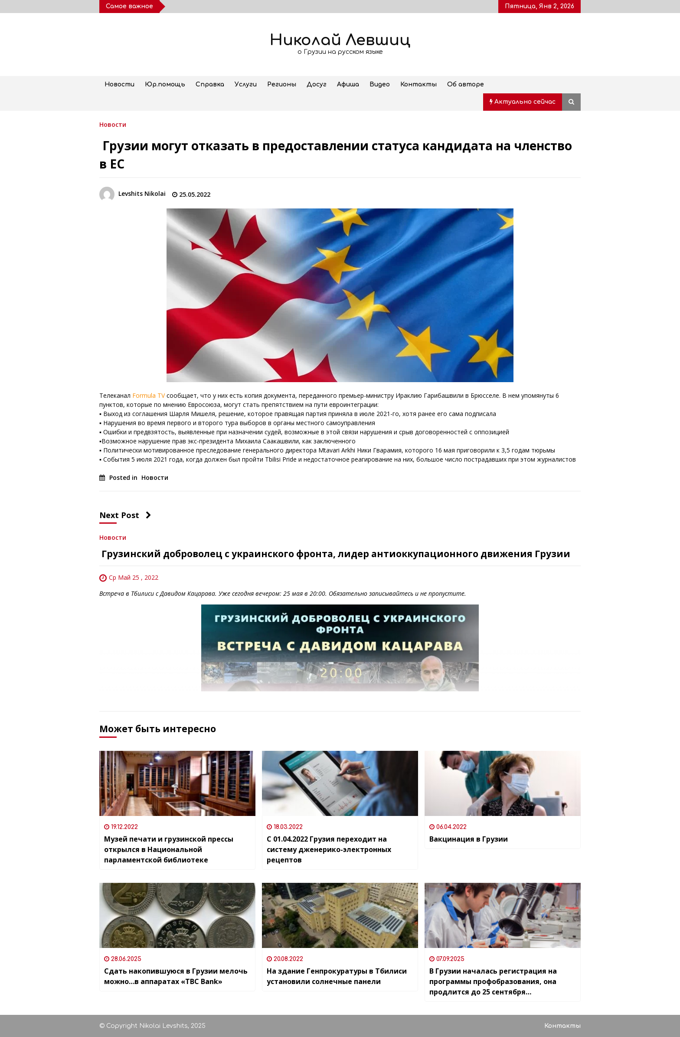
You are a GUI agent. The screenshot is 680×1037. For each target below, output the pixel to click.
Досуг (317, 84)
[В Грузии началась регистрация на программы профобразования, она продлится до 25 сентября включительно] (503, 915)
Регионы (281, 84)
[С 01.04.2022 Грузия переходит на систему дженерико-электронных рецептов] (340, 783)
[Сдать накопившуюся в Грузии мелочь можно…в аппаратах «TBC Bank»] (177, 915)
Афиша (348, 84)
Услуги (246, 84)
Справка (210, 84)
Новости (119, 84)
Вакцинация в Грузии (468, 839)
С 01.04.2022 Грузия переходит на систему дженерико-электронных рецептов (329, 849)
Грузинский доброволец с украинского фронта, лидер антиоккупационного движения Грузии (334, 554)
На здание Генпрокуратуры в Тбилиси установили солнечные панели (337, 976)
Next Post (125, 515)
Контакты (418, 84)
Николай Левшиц (340, 40)
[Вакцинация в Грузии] (503, 783)
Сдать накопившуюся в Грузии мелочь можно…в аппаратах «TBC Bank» (176, 976)
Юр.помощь (165, 84)
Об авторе (465, 84)
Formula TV (148, 395)
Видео (379, 84)
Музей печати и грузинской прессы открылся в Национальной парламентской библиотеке (168, 849)
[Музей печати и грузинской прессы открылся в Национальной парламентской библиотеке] (177, 783)
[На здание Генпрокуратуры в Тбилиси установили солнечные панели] (340, 915)
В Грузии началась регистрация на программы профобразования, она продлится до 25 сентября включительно (493, 981)
